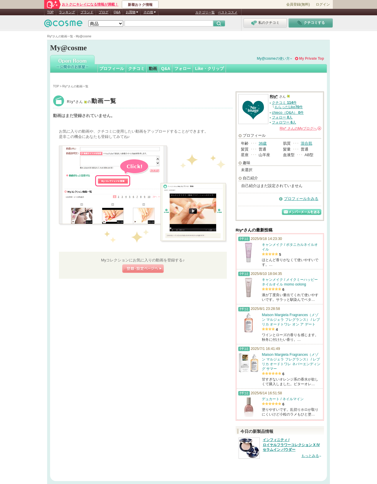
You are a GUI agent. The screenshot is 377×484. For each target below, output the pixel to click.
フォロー (182, 68)
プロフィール (111, 68)
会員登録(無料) (298, 4)
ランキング (67, 12)
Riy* (91, 101)
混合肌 (306, 143)
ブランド (86, 12)
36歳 (263, 143)
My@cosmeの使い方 (273, 58)
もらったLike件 (289, 107)
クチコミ (136, 68)
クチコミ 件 (284, 103)
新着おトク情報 (140, 5)
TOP (50, 12)
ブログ (103, 12)
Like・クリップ (209, 68)
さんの (300, 128)
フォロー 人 (282, 117)
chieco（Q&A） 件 (288, 113)
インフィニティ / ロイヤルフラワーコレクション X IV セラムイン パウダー (291, 445)
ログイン (323, 4)
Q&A (117, 12)
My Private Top (311, 58)
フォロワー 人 (284, 122)
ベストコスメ (227, 12)
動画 (153, 68)
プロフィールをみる (301, 198)
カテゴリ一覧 (205, 12)
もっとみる (310, 456)
